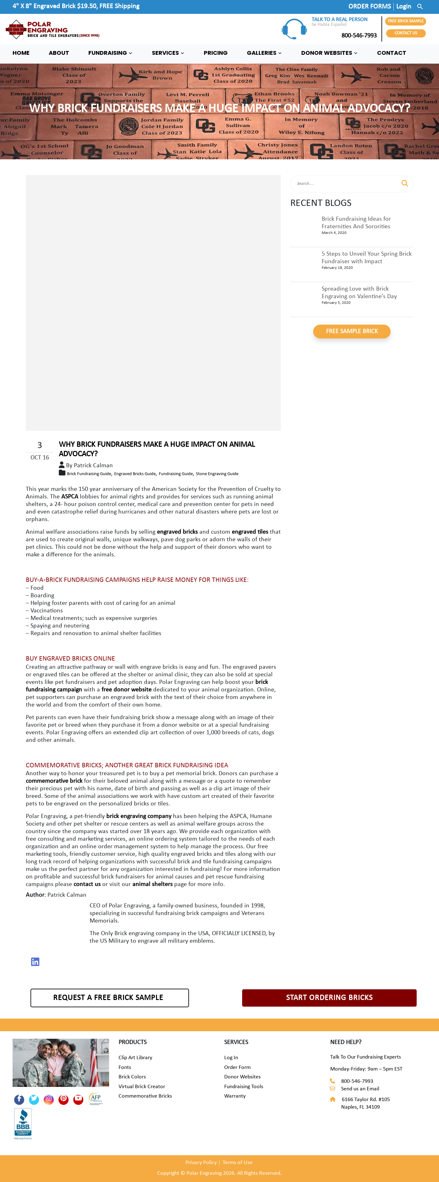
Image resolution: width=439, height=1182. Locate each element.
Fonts (125, 1068)
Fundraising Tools (243, 1087)
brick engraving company (138, 816)
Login (403, 6)
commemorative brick (54, 781)
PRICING (216, 53)
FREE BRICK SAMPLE (406, 21)
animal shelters (152, 884)
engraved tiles (251, 532)
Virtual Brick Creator (142, 1087)
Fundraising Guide (176, 474)
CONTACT (391, 53)
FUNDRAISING (110, 53)
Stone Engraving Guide (217, 474)
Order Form (237, 1068)
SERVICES (168, 53)
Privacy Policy (201, 1163)
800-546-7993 (344, 36)
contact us (87, 884)
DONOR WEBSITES (329, 53)
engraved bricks (178, 532)
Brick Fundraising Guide (89, 474)
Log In (231, 1058)
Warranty (235, 1096)
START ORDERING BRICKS (329, 998)
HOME (21, 53)
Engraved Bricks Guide (135, 474)
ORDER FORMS (369, 6)
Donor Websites (242, 1077)
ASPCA (69, 497)
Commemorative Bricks (145, 1096)
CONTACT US (406, 33)
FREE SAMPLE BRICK (352, 331)
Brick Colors (132, 1077)
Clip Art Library (135, 1058)
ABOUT (59, 53)
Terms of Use (238, 1163)
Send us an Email (360, 1089)
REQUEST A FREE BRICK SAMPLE (108, 998)
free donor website (127, 690)
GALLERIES (264, 53)
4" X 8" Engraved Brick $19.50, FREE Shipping (76, 6)
